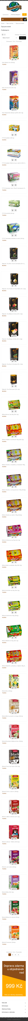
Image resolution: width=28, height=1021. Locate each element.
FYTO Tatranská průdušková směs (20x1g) (13, 238)
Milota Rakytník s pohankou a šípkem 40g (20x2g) (15, 666)
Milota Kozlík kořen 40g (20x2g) (10, 615)
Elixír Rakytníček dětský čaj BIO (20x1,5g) (12, 112)
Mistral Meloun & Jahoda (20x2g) (10, 917)
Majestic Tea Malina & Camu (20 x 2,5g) (12, 314)
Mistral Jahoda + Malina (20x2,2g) (11, 841)
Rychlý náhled (15, 59)
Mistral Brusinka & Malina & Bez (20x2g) (12, 741)
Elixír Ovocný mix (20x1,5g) (9, 87)
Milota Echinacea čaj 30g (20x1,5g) (11, 540)
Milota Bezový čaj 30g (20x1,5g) (10, 414)
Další (18, 955)
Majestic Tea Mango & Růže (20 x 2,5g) (12, 339)
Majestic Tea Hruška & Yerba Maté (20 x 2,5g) (14, 288)
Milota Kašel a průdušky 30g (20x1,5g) (12, 565)
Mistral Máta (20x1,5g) (8, 892)
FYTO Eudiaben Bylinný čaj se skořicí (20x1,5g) (14, 163)
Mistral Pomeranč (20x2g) (9, 942)
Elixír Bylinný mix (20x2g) (8, 62)
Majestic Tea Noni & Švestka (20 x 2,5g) (12, 364)
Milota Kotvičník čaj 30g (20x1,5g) (10, 590)
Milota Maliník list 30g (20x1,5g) (10, 640)
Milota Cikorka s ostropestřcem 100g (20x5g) (14, 490)
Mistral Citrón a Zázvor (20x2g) (10, 791)
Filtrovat (22, 38)
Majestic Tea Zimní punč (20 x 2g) (11, 389)
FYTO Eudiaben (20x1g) (8, 138)
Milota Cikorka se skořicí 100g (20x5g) (12, 515)
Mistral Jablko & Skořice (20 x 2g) (11, 816)
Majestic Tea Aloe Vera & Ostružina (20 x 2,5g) (14, 263)
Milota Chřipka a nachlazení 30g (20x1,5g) (13, 439)
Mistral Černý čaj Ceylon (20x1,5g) (11, 766)
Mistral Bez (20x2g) (7, 691)
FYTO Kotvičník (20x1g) (8, 213)
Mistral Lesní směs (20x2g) (9, 867)
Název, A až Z (10, 38)
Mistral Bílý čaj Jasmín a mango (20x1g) (12, 716)
